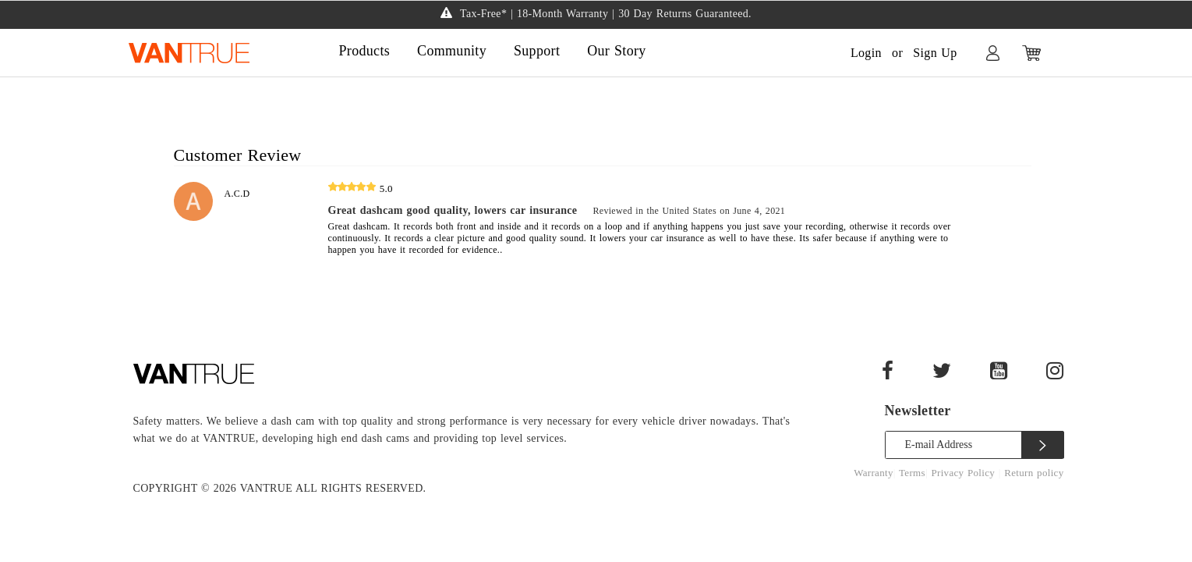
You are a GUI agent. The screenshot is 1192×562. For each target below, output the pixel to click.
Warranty (873, 472)
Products (365, 51)
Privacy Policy (964, 472)
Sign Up (935, 52)
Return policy (1033, 472)
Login (866, 52)
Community (451, 51)
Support (537, 51)
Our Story (616, 51)
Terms (912, 472)
